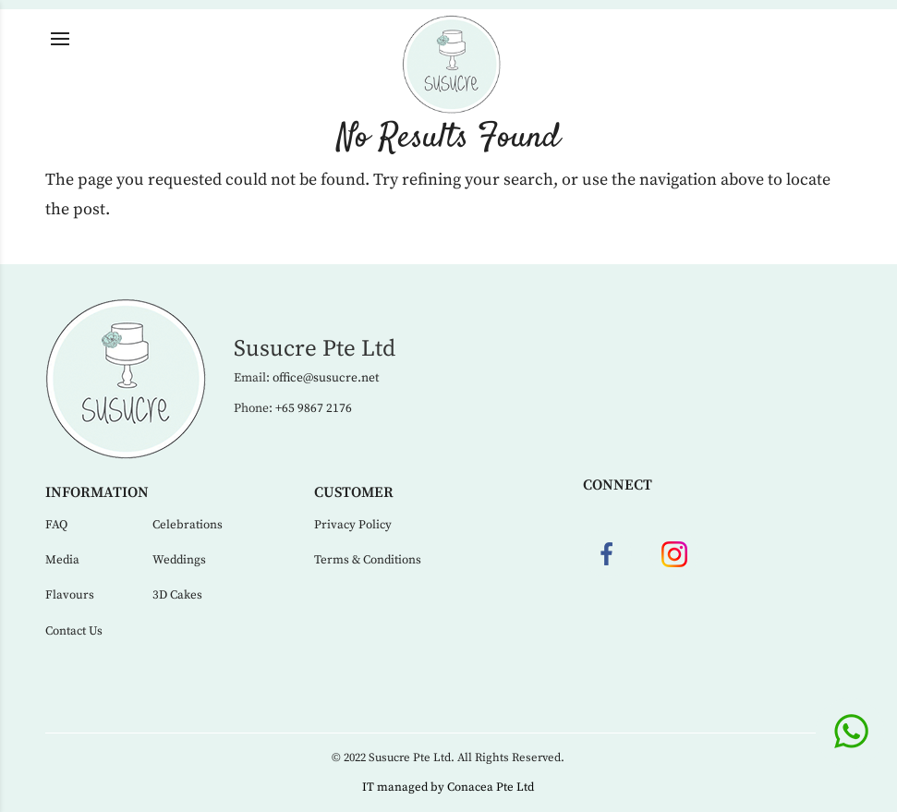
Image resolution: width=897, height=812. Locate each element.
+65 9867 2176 (313, 409)
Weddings (179, 559)
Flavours (69, 595)
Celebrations (187, 524)
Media (62, 559)
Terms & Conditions (367, 559)
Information (97, 492)
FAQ (56, 524)
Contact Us (74, 631)
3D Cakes (177, 595)
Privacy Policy (353, 524)
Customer (354, 492)
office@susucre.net (326, 378)
